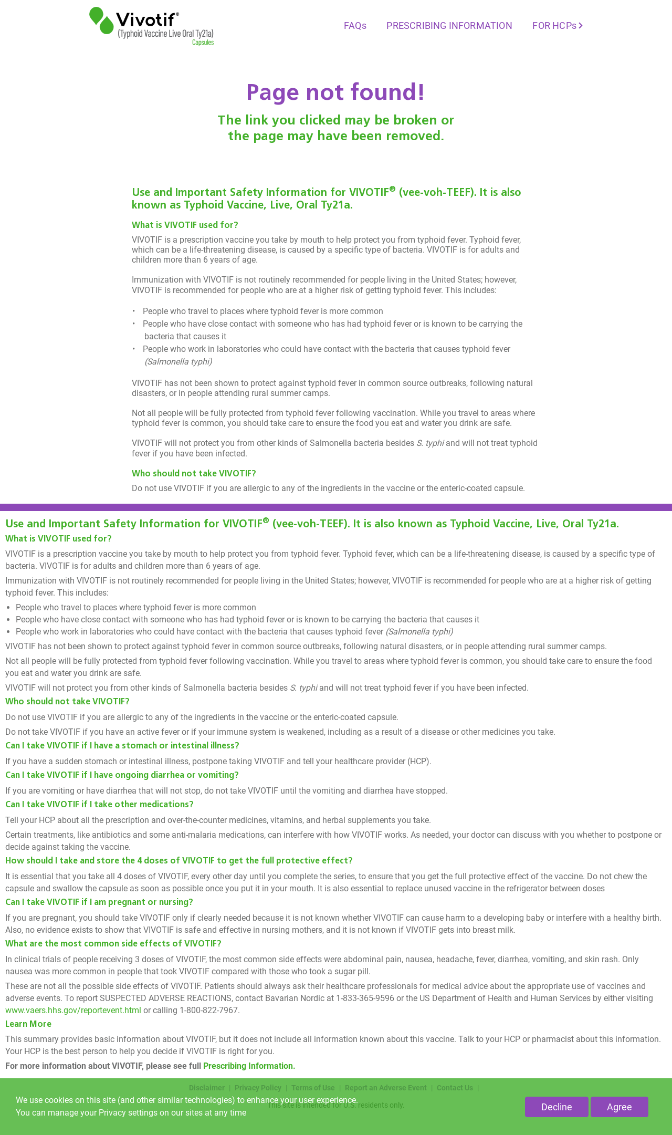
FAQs (355, 25)
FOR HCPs (554, 25)
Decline (556, 1106)
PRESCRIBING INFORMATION (449, 25)
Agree (619, 1106)
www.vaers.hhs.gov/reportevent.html (73, 1010)
